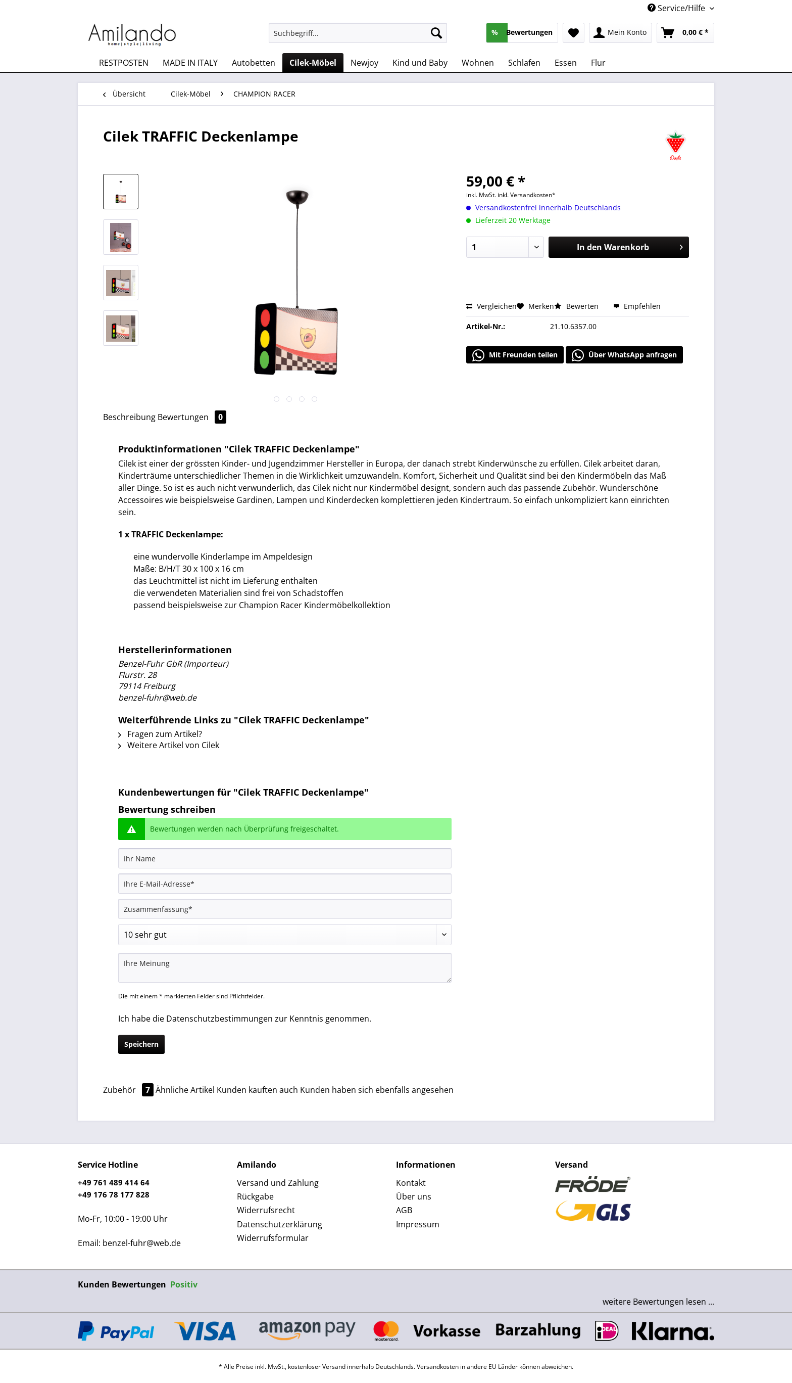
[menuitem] (358, 38)
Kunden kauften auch (257, 1089)
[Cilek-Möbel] (312, 62)
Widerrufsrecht (266, 1210)
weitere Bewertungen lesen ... (658, 1301)
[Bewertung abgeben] (285, 934)
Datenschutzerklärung (279, 1224)
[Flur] (598, 62)
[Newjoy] (364, 62)
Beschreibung (129, 417)
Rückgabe (255, 1196)
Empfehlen (637, 306)
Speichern (141, 1044)
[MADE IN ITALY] (190, 62)
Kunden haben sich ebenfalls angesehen (377, 1089)
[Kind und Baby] (420, 62)
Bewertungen (192, 417)
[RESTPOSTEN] (124, 62)
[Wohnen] (478, 62)
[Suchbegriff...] (358, 33)
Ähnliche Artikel (185, 1089)
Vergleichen (491, 306)
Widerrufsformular (273, 1237)
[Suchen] (436, 33)
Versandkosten (438, 1366)
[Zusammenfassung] (285, 909)
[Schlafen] (524, 62)
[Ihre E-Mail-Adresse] (285, 883)
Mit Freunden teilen (515, 355)
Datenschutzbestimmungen (219, 1018)
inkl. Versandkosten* (527, 195)
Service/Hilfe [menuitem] (677, 8)
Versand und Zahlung (278, 1182)
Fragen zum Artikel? (160, 734)
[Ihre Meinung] (285, 968)
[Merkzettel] (573, 33)
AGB (404, 1210)
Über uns (413, 1196)
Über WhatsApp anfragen (624, 355)
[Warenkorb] (685, 33)
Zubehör (129, 1089)
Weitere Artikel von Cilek (168, 745)
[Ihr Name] (285, 858)
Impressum (417, 1224)
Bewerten (577, 306)
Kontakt (411, 1182)
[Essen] (566, 62)
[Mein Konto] (620, 33)
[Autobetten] (253, 62)
